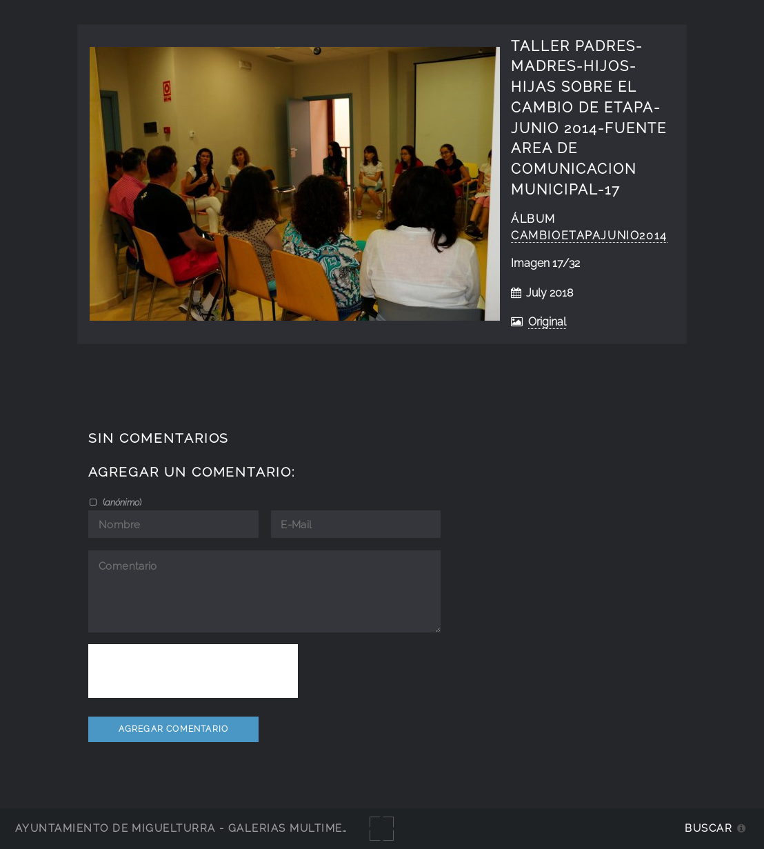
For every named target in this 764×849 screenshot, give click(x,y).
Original (547, 321)
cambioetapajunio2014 (589, 235)
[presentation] (193, 671)
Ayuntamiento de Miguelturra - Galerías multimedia (189, 828)
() (121, 502)
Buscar (708, 828)
